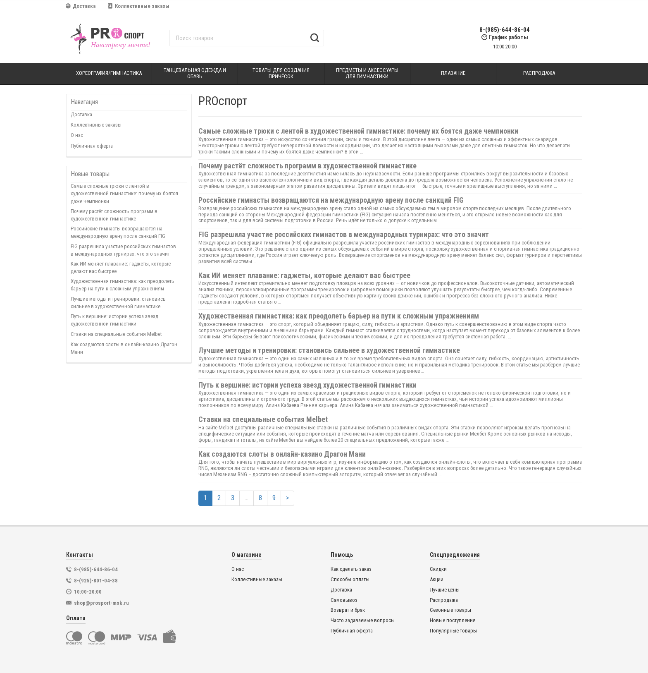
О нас (77, 135)
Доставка (80, 6)
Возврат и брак (348, 610)
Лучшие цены (445, 590)
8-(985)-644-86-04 (504, 30)
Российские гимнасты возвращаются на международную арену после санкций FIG (118, 232)
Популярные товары (453, 631)
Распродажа (444, 600)
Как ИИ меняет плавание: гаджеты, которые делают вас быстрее (121, 267)
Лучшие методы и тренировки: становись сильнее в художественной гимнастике (118, 302)
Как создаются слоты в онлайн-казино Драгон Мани (124, 348)
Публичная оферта (92, 146)
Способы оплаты (350, 579)
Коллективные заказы (138, 6)
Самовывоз (344, 600)
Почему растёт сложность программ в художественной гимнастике (114, 215)
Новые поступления (453, 620)
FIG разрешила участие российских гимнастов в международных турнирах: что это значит (123, 250)
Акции (436, 579)
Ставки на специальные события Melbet (116, 334)
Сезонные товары (450, 610)
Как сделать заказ (351, 569)
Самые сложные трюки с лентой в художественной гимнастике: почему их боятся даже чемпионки (124, 193)
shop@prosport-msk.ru (101, 603)
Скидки (438, 569)
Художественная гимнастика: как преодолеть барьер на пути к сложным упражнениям (122, 285)
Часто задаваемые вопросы (363, 620)
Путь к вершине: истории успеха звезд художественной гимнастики (114, 320)
